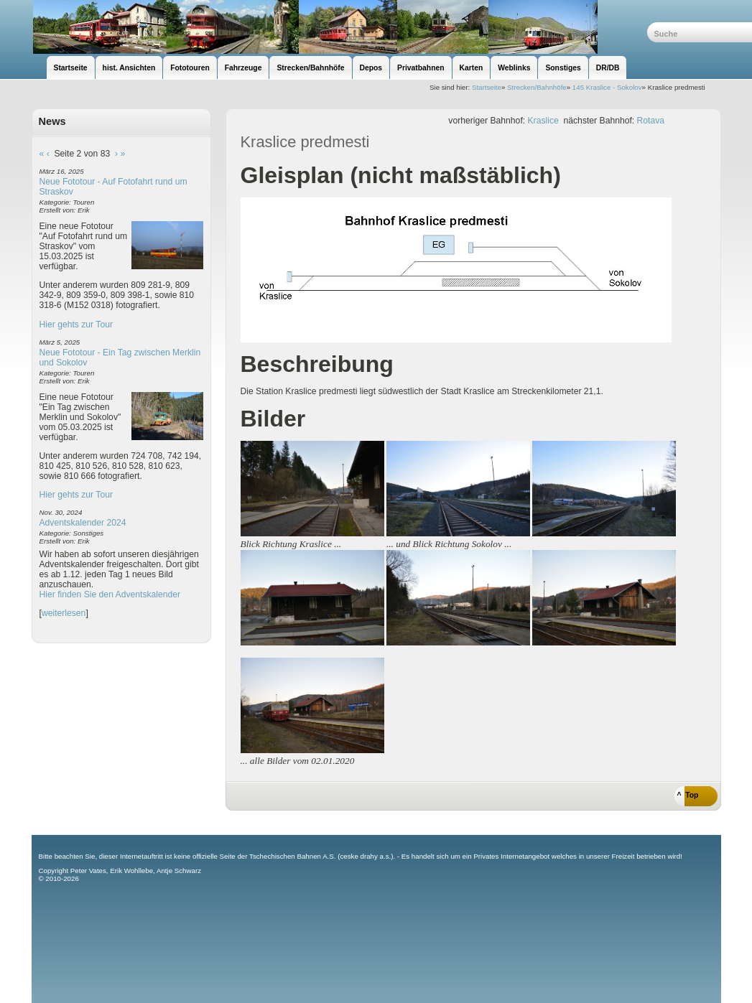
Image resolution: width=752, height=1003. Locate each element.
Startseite (486, 87)
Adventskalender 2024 (83, 523)
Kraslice (543, 121)
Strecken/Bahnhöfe (537, 87)
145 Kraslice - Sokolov (607, 87)
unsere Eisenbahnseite (339, 27)
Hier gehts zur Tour (76, 324)
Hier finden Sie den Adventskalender (110, 594)
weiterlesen (64, 613)
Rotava (651, 121)
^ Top (688, 795)
